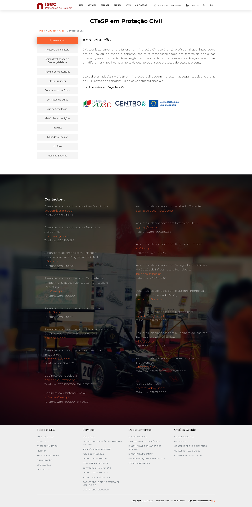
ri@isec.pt (51, 261)
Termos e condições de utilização (170, 500)
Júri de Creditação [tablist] (57, 109)
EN (204, 5)
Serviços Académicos (95, 458)
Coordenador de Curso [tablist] (57, 90)
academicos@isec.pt (59, 210)
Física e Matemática (139, 463)
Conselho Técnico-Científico (190, 446)
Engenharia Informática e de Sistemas (144, 447)
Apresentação (45, 436)
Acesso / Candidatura (57, 49)
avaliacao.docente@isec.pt (154, 210)
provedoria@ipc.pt (58, 359)
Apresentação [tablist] (57, 40)
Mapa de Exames (57, 155)
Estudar (52, 30)
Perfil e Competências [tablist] (57, 71)
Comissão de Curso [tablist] (57, 99)
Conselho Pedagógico (187, 451)
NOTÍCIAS (92, 5)
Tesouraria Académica (95, 463)
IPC (211, 5)
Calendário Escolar (57, 137)
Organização (44, 460)
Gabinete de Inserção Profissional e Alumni (102, 443)
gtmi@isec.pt (145, 367)
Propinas (57, 127)
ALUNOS (117, 5)
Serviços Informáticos (95, 472)
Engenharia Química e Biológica (146, 458)
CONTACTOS (141, 5)
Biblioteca (89, 436)
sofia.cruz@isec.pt (57, 397)
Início (42, 30)
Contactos (43, 469)
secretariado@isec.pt (151, 388)
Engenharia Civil (137, 436)
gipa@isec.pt (145, 341)
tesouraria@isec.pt (57, 236)
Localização (44, 465)
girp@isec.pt (53, 291)
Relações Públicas (93, 454)
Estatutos (42, 441)
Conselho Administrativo (188, 455)
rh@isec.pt (143, 248)
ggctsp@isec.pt (147, 227)
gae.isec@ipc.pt (56, 337)
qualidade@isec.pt (149, 299)
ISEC (81, 5)
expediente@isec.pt (150, 316)
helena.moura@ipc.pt (60, 380)
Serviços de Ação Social (96, 477)
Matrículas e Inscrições (57, 118)
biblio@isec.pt (54, 312)
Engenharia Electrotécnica (144, 441)
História (41, 451)
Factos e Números (47, 446)
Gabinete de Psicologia (96, 490)
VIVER (128, 5)
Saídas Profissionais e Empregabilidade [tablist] (57, 61)
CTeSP (62, 30)
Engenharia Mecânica (140, 454)
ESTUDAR (105, 5)
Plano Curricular (57, 81)
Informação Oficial (48, 455)
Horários (57, 146)
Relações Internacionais (97, 449)
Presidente (180, 441)
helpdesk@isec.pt (148, 273)
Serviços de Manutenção (97, 468)
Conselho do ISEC (184, 436)
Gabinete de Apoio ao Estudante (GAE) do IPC (101, 483)
